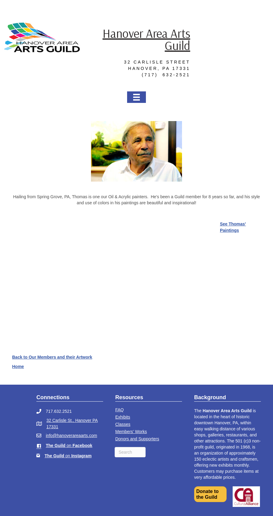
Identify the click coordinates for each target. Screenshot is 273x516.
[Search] (130, 452)
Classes (122, 424)
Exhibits (122, 417)
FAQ (119, 409)
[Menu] (136, 97)
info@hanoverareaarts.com (71, 435)
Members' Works (131, 431)
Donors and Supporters (137, 438)
